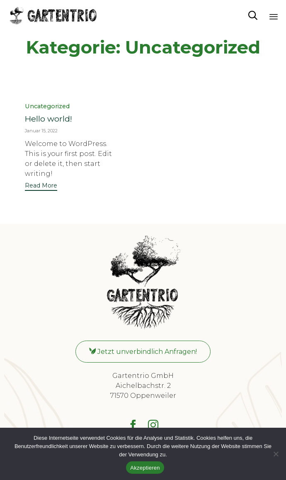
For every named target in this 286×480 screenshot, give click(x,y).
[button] (41, 186)
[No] (275, 454)
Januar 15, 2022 (41, 131)
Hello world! (48, 119)
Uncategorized (47, 106)
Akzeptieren (145, 468)
